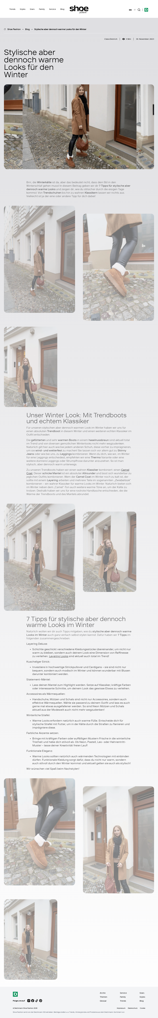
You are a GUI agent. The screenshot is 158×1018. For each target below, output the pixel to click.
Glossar (103, 1001)
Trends (12, 9)
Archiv (103, 993)
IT (135, 10)
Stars (32, 9)
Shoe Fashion (14, 29)
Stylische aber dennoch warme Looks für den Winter (60, 29)
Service (52, 9)
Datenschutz (133, 1008)
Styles (22, 9)
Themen (103, 997)
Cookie (142, 1008)
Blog (62, 9)
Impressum (121, 1008)
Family (42, 9)
